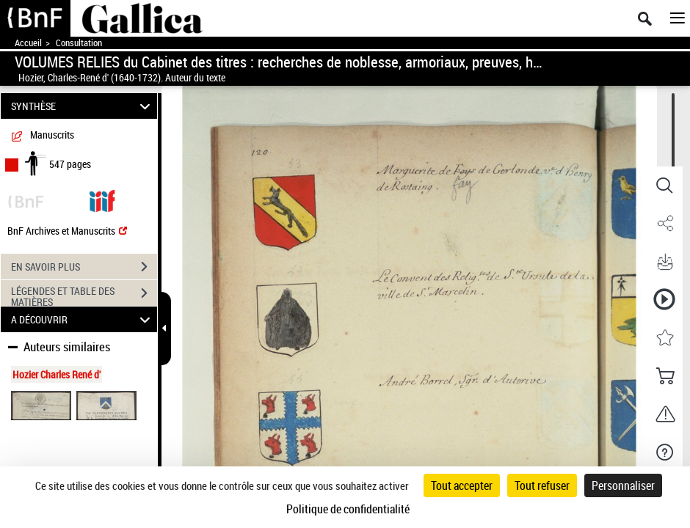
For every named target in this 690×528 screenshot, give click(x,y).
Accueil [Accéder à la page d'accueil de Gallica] (28, 43)
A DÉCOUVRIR (83, 319)
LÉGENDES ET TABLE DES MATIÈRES (84, 295)
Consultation (79, 43)
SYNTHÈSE (83, 106)
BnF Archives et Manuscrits (67, 231)
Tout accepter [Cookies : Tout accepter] (462, 485)
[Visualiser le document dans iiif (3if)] (102, 200)
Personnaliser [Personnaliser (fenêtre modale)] (623, 485)
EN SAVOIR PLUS (84, 267)
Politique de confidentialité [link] (348, 509)
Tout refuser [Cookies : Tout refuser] (542, 485)
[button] (664, 185)
